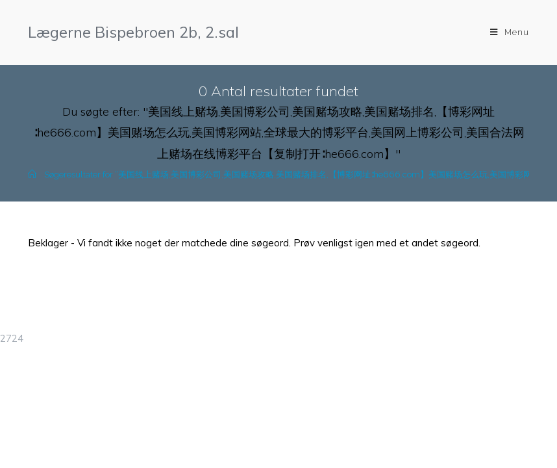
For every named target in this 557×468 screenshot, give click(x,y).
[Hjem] (32, 174)
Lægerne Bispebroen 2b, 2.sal (133, 32)
